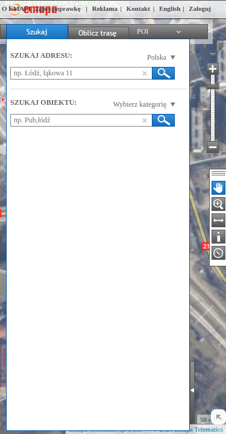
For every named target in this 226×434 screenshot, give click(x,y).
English (169, 8)
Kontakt (138, 8)
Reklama (105, 8)
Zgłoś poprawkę (58, 8)
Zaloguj (200, 8)
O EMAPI (16, 8)
